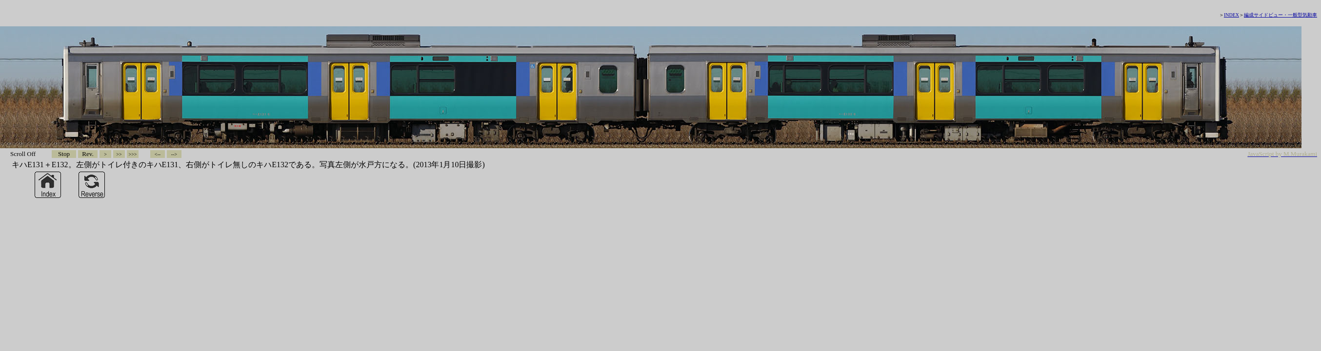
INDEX (1231, 15)
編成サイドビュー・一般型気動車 (1280, 15)
